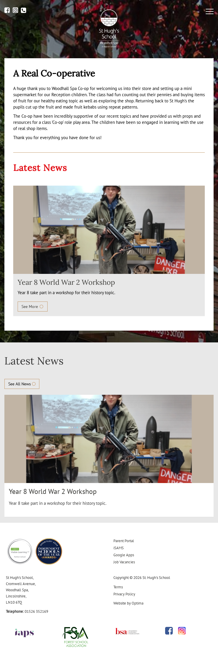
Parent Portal (123, 540)
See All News (22, 384)
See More (32, 306)
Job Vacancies (124, 562)
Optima (137, 603)
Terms (118, 587)
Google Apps (123, 554)
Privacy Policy (124, 594)
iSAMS (118, 547)
